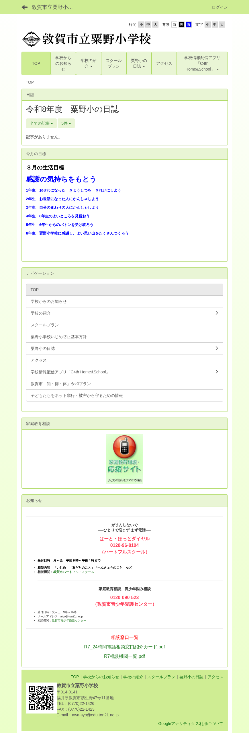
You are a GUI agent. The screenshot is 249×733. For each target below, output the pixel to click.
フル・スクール (73, 572)
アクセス (215, 676)
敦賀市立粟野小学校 (55, 7)
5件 (66, 123)
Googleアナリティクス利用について (190, 723)
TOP (75, 676)
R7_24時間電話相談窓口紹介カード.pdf (124, 646)
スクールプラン (161, 676)
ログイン (220, 7)
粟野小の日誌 (191, 676)
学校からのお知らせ (101, 676)
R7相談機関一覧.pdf (124, 656)
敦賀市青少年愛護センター (69, 620)
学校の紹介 (133, 676)
